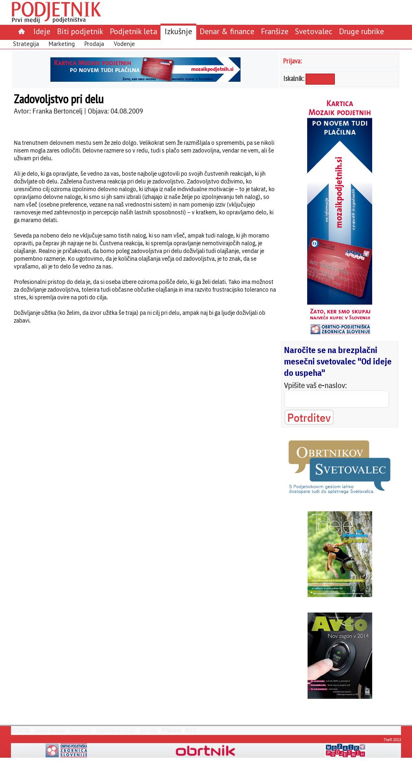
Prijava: (292, 60)
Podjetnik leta (133, 31)
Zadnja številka (50, 731)
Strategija (26, 44)
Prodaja (94, 44)
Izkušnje (178, 31)
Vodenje (124, 44)
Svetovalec (313, 31)
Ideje (41, 31)
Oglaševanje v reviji (115, 731)
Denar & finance (226, 31)
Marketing (62, 44)
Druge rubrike (361, 31)
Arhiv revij (80, 731)
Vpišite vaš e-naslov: (315, 385)
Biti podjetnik (80, 31)
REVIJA (20, 730)
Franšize (274, 31)
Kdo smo (148, 731)
